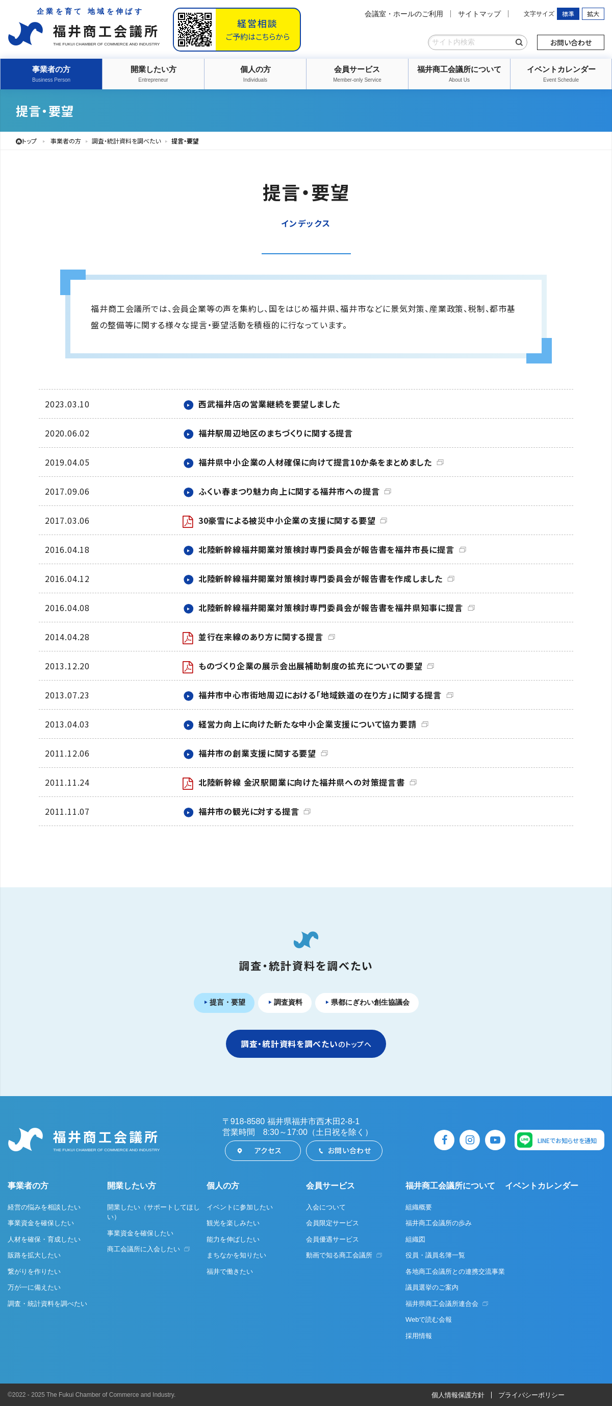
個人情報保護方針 (457, 1395)
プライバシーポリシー (531, 1395)
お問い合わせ (571, 42)
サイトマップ (479, 13)
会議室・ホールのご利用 (404, 13)
